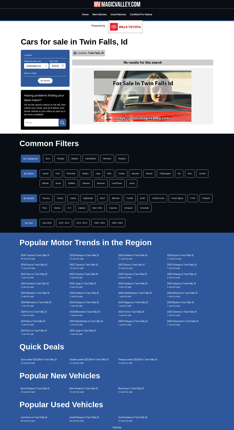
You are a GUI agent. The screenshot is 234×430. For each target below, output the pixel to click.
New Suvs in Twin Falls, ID (131, 390)
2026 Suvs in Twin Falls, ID (180, 257)
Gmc (190, 173)
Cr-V (69, 208)
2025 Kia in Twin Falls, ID (33, 323)
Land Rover (117, 183)
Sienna (57, 208)
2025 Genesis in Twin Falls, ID (182, 313)
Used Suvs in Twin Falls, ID (34, 419)
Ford (57, 173)
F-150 (192, 198)
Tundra (60, 198)
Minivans (107, 159)
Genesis (86, 183)
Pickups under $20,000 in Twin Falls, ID (137, 361)
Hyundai (135, 173)
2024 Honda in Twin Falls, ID (35, 285)
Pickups (60, 159)
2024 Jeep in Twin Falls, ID (83, 285)
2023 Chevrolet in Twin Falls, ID (182, 323)
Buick (58, 183)
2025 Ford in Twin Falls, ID (131, 313)
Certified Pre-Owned (141, 14)
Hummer (101, 183)
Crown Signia (177, 198)
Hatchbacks (90, 159)
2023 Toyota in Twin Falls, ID (84, 276)
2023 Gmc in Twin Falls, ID (34, 332)
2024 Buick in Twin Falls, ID (180, 304)
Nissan (149, 173)
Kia (179, 173)
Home (85, 14)
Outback (206, 198)
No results (45, 81)
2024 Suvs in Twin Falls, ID (34, 266)
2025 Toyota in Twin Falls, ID (84, 266)
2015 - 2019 (64, 223)
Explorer (81, 208)
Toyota (45, 173)
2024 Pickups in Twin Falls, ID (181, 276)
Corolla (130, 198)
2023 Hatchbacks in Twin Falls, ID (86, 323)
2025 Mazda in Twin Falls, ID (35, 295)
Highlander (88, 198)
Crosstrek (144, 208)
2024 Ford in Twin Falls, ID (34, 313)
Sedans (74, 159)
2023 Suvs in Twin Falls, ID (131, 266)
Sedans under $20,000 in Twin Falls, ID (89, 361)
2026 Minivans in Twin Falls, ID (182, 295)
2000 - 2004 (117, 223)
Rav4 (102, 198)
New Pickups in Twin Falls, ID (35, 390)
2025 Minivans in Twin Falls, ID (85, 313)
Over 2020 (47, 223)
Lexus (132, 183)
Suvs (48, 159)
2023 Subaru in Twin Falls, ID (181, 285)
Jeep (98, 173)
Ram (109, 173)
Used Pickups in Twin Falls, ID (84, 419)
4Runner (115, 198)
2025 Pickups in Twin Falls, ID (181, 266)
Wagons (122, 159)
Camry (73, 198)
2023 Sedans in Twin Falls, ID (84, 295)
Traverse (113, 208)
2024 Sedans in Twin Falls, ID (84, 304)
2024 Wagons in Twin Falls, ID (133, 304)
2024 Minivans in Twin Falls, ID (36, 304)
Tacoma (46, 198)
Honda (121, 173)
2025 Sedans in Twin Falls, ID (133, 285)
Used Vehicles (118, 14)
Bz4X (142, 198)
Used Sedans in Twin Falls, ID (133, 419)
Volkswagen (165, 173)
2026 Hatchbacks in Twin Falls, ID (135, 295)
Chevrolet (71, 173)
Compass (128, 208)
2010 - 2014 (82, 223)
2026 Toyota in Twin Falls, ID (35, 257)
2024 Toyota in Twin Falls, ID (132, 276)
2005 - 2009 (99, 223)
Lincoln (202, 173)
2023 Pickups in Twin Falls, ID (133, 323)
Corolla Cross (158, 198)
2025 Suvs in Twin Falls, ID (34, 276)
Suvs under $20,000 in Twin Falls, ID (39, 361)
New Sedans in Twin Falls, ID (84, 390)
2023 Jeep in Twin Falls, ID (83, 332)
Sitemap (117, 427)
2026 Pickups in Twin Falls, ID (84, 257)
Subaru (85, 173)
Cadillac (71, 183)
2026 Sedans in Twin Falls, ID (133, 257)
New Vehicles (99, 14)
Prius (44, 208)
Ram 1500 (97, 208)
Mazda (45, 183)
